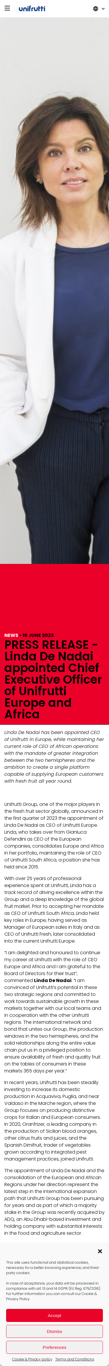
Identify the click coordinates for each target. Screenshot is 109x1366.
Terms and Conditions (74, 1359)
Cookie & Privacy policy (32, 1359)
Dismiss (54, 1331)
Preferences (54, 1347)
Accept (54, 1315)
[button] (100, 1251)
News (11, 635)
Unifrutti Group (32, 8)
